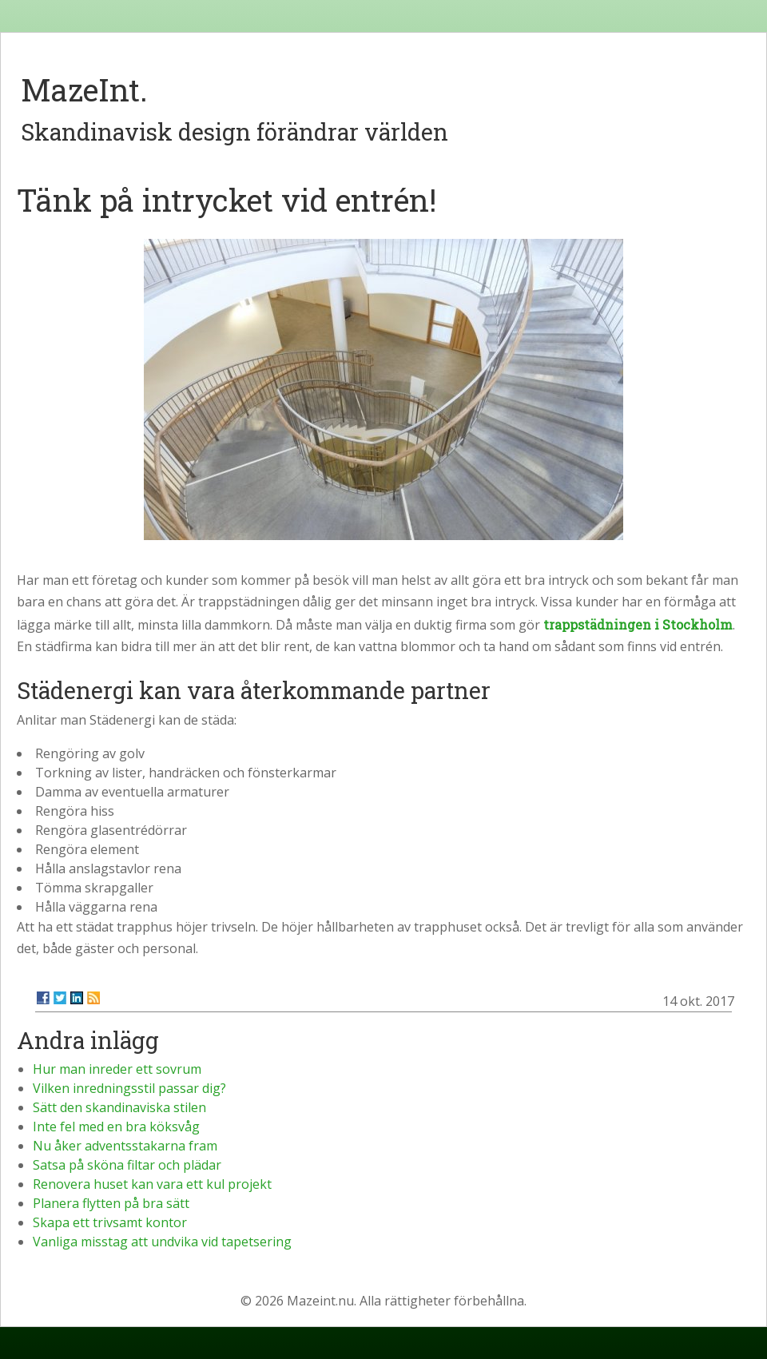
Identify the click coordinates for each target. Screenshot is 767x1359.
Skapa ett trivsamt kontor (110, 1222)
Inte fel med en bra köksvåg (116, 1126)
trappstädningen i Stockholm (638, 624)
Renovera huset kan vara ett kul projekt (152, 1184)
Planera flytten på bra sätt (111, 1203)
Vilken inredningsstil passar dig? (129, 1088)
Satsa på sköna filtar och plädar (127, 1165)
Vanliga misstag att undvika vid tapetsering (162, 1241)
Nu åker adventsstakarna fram (125, 1145)
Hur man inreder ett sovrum (117, 1069)
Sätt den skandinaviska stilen (119, 1107)
